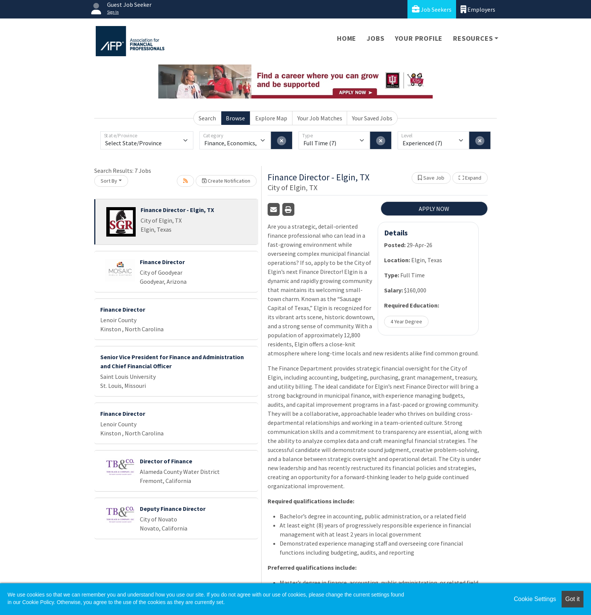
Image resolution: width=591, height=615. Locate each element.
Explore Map (271, 118)
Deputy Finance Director (172, 508)
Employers (478, 9)
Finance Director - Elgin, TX (177, 210)
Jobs (375, 38)
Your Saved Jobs (372, 118)
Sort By (109, 180)
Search (207, 118)
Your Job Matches (319, 118)
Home (346, 38)
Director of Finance (166, 461)
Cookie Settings (535, 599)
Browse (235, 118)
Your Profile (419, 38)
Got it (572, 599)
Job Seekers (432, 9)
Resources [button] (473, 38)
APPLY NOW (434, 208)
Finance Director (162, 262)
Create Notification (226, 180)
